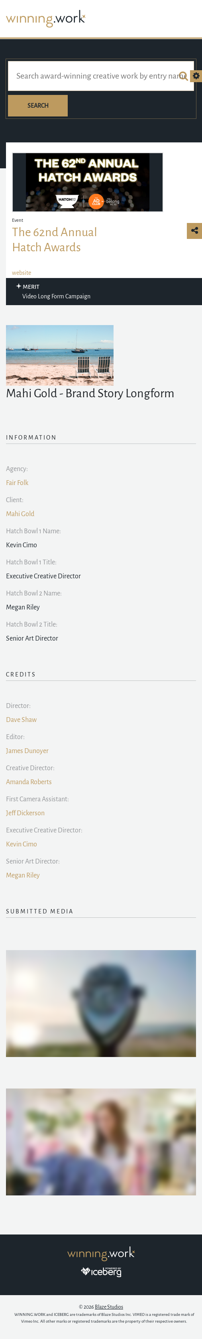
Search (38, 106)
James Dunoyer (27, 751)
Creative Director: (30, 768)
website (21, 273)
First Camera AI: (37, 799)
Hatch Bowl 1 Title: (31, 562)
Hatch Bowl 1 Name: (33, 531)
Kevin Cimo (21, 844)
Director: (18, 706)
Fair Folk (17, 483)
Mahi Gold (20, 514)
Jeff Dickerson (25, 813)
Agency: (17, 469)
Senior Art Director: (33, 861)
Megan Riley (23, 875)
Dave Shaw (21, 720)
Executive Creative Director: (44, 830)
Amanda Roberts (29, 782)
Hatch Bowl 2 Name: (34, 593)
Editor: (15, 737)
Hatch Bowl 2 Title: (31, 624)
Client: (15, 500)
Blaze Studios (109, 1307)
